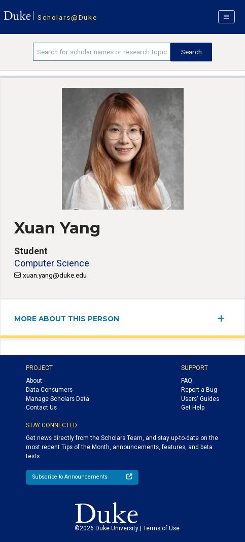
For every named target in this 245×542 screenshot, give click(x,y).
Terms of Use (161, 528)
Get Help (192, 407)
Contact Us (41, 407)
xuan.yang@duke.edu (55, 275)
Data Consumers (49, 389)
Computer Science (51, 263)
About (34, 380)
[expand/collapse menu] (224, 318)
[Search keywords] (102, 52)
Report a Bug (199, 389)
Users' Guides (200, 398)
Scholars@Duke (67, 17)
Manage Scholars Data (57, 398)
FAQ (186, 380)
